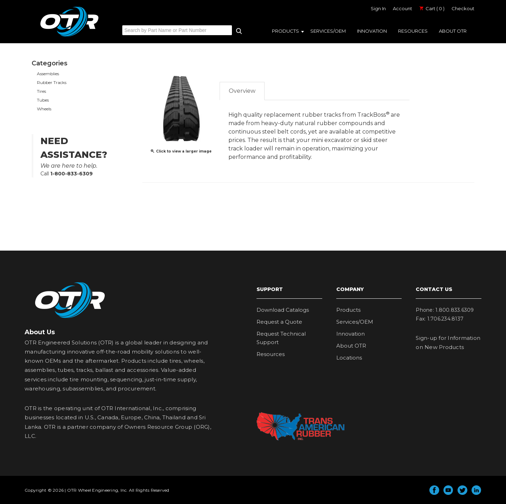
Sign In (378, 8)
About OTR (453, 31)
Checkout (463, 8)
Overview (242, 91)
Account (402, 8)
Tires (41, 91)
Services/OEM (328, 31)
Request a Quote (279, 321)
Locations (349, 357)
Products (285, 31)
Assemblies (48, 73)
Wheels (44, 108)
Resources (413, 31)
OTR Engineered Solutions (69, 36)
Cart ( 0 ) (432, 8)
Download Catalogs (283, 309)
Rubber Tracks (51, 82)
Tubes (43, 100)
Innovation (372, 31)
